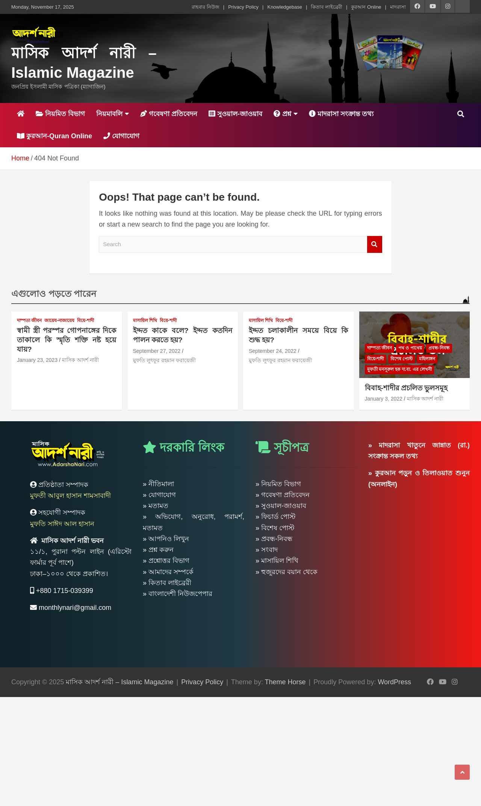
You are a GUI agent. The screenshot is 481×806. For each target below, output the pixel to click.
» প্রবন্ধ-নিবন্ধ (274, 539)
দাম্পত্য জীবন (29, 320)
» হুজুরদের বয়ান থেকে (287, 572)
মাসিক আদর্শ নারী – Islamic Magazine (119, 682)
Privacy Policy (243, 7)
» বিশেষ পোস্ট (275, 528)
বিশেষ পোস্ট (401, 358)
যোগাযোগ (121, 136)
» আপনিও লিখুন (166, 539)
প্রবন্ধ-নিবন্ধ (439, 348)
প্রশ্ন (282, 114)
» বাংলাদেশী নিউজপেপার (177, 593)
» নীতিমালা (158, 484)
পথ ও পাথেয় (410, 348)
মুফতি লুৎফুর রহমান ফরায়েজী (164, 360)
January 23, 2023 (37, 360)
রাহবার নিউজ (205, 7)
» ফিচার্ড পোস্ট (275, 516)
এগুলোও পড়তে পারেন (53, 294)
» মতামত (155, 506)
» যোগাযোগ (159, 495)
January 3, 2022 (383, 399)
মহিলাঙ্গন (427, 358)
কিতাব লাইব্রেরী (326, 7)
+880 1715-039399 (64, 590)
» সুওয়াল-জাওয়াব (281, 506)
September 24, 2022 (272, 351)
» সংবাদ (267, 549)
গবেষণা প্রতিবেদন (168, 114)
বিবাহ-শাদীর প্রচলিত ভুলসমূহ (406, 388)
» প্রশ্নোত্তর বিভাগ (166, 560)
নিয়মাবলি (109, 114)
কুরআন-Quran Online (54, 136)
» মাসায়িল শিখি (277, 560)
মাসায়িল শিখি (145, 320)
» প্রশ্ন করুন (158, 549)
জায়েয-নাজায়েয (59, 320)
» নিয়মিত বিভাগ (278, 484)
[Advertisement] (225, 749)
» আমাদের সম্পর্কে (168, 572)
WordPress (394, 682)
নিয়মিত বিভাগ (60, 114)
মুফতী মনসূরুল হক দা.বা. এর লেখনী (399, 369)
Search (374, 244)
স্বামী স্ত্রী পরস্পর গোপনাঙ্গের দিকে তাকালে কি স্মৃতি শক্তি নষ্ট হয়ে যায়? (66, 340)
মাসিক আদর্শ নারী (80, 360)
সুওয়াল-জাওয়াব (235, 114)
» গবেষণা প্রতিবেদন (283, 495)
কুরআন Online (366, 7)
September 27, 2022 (157, 351)
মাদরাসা (398, 7)
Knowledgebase (284, 7)
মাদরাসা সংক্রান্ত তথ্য (341, 114)
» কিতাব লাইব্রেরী (167, 583)
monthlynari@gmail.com (75, 607)
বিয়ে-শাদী (85, 320)
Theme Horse (285, 682)
